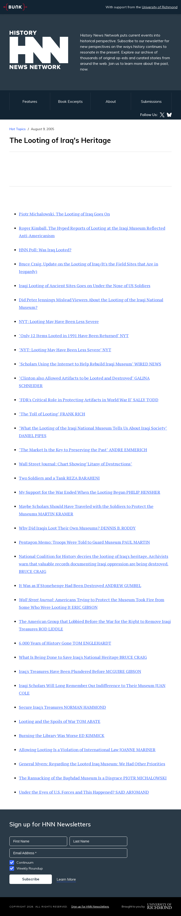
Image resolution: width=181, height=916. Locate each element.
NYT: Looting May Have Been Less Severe (59, 321)
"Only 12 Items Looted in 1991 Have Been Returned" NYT (74, 335)
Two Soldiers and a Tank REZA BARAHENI (59, 478)
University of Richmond (159, 7)
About (111, 101)
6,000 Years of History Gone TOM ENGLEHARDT (65, 643)
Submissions (151, 101)
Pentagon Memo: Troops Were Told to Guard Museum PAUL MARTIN (84, 542)
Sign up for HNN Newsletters (90, 906)
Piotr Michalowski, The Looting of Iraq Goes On (64, 214)
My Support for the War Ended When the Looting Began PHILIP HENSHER (89, 492)
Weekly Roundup (29, 868)
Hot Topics (17, 129)
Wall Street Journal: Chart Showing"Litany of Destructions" (75, 464)
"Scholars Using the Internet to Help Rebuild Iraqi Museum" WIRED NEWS (90, 364)
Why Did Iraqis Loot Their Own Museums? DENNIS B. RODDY (77, 528)
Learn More (66, 879)
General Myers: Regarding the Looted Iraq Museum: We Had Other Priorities (92, 764)
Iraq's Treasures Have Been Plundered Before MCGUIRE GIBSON (80, 671)
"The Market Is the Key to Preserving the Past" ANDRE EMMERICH (83, 449)
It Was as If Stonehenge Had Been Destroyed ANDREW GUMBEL (80, 585)
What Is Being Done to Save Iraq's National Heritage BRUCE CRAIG (83, 657)
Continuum (24, 862)
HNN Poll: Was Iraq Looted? (45, 250)
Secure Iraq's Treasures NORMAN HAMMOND (62, 707)
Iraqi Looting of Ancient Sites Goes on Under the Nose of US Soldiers (84, 285)
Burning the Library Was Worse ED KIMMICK (61, 735)
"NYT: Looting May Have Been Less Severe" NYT (65, 349)
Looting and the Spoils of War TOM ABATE (59, 721)
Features (29, 101)
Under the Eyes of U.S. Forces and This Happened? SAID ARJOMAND (84, 792)
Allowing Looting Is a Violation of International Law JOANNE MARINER (87, 749)
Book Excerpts (70, 101)
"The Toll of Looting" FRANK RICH (52, 414)
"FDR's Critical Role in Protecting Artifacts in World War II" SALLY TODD (88, 399)
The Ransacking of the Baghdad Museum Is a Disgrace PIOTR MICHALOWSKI (93, 778)
